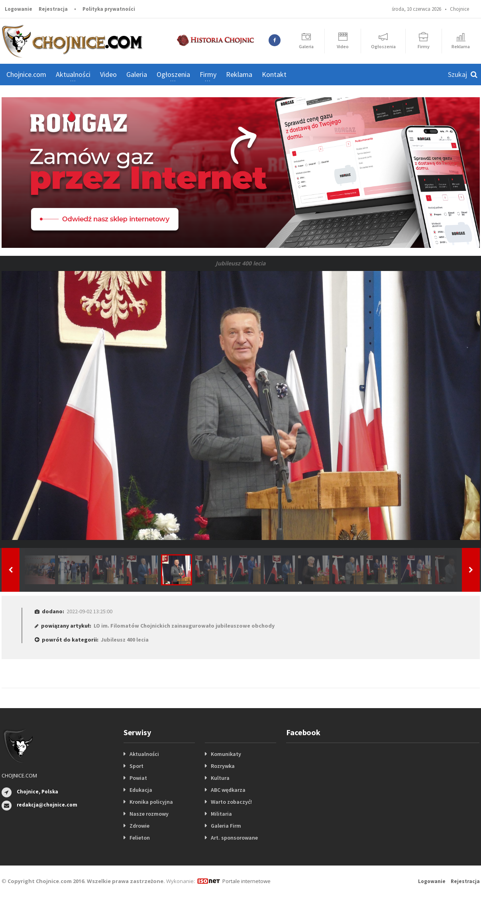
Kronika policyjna (151, 801)
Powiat (138, 777)
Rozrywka (223, 765)
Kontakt (274, 74)
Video (108, 74)
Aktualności (144, 754)
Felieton (140, 837)
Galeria (136, 74)
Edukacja (141, 789)
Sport (136, 765)
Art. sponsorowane (234, 837)
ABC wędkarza (228, 789)
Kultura (220, 777)
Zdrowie (139, 825)
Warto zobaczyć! (231, 801)
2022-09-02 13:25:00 (89, 611)
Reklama (239, 74)
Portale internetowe (246, 881)
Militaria (221, 813)
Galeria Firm (226, 825)
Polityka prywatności (108, 9)
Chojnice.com (26, 74)
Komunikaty (226, 754)
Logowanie (18, 9)
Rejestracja (53, 9)
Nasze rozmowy (149, 813)
